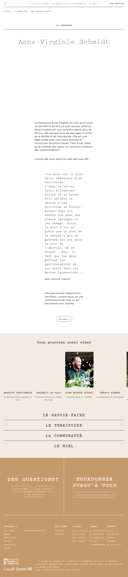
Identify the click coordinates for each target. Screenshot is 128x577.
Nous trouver (43, 488)
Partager (63, 319)
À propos (76, 526)
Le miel (93, 3)
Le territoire (59, 3)
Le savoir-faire (40, 3)
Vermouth (111, 541)
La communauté (78, 3)
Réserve (110, 537)
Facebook (59, 534)
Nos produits (117, 3)
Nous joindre (20, 488)
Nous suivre (61, 526)
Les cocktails (114, 544)
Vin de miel (113, 534)
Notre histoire (79, 530)
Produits (111, 526)
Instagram (60, 530)
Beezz (109, 530)
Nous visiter (33, 494)
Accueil (7, 11)
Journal (93, 526)
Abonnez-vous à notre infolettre (93, 494)
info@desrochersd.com (35, 530)
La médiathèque (97, 544)
